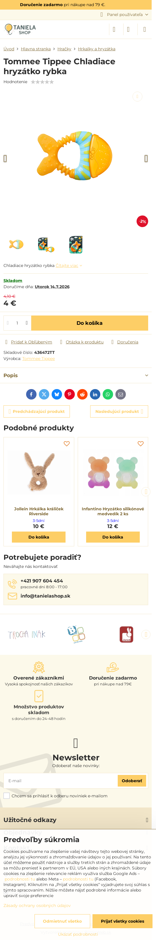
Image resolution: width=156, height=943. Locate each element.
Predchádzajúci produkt (37, 412)
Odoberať (132, 780)
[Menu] (145, 29)
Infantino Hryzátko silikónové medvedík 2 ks (113, 511)
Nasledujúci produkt (119, 412)
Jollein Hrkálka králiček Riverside (39, 511)
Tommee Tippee (38, 358)
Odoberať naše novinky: (76, 765)
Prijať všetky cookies (122, 921)
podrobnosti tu (20, 879)
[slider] (42, 82)
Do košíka (90, 323)
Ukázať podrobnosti (78, 934)
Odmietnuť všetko (62, 921)
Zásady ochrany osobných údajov (37, 905)
